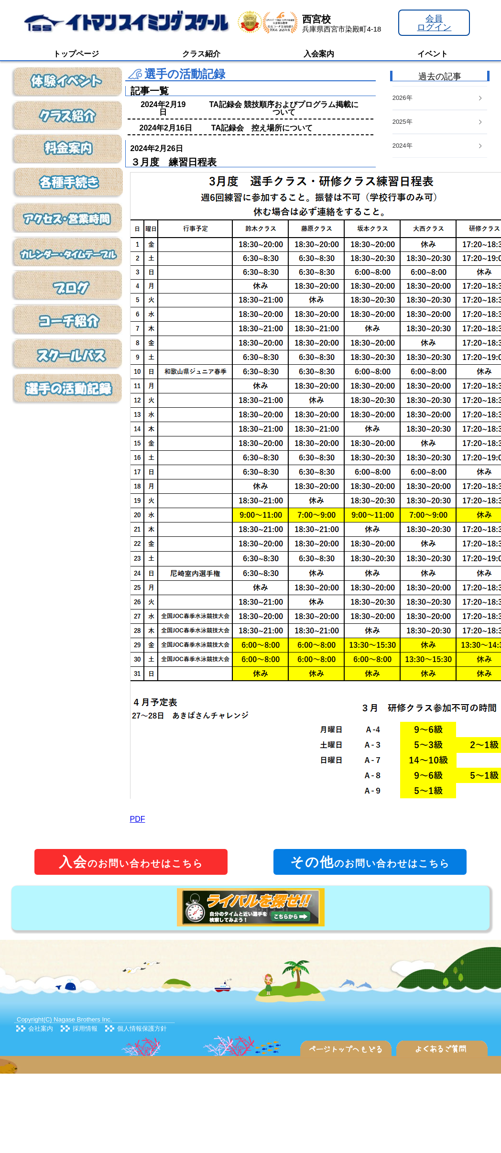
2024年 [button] (437, 145)
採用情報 (85, 1028)
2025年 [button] (437, 121)
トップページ (76, 54)
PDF (137, 819)
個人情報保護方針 (142, 1028)
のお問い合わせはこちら (131, 862)
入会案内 (319, 54)
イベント (432, 54)
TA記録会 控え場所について (262, 128)
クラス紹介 (201, 54)
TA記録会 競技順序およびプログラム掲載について (284, 108)
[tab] (439, 146)
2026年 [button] (437, 97)
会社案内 (40, 1028)
